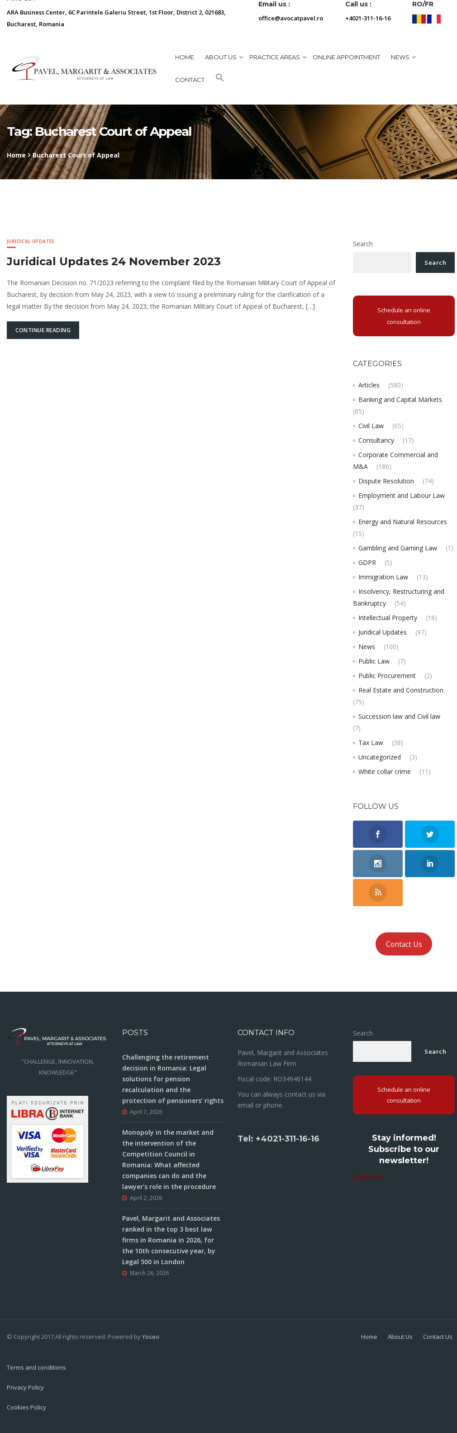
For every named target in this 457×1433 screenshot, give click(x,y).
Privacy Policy (25, 1387)
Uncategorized (379, 757)
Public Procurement (387, 675)
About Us (400, 1337)
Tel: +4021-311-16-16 (278, 1139)
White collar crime (384, 771)
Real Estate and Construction (400, 690)
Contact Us (404, 944)
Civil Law (371, 425)
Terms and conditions (36, 1367)
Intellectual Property (387, 617)
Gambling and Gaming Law (397, 548)
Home (184, 57)
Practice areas (274, 57)
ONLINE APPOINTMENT (346, 57)
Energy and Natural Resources (402, 521)
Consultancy (376, 440)
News (400, 57)
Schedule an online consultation (403, 316)
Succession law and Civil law (399, 716)
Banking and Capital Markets (400, 399)
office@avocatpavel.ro (290, 18)
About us (221, 57)
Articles (369, 385)
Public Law (374, 661)
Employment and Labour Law (401, 495)
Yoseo (150, 1337)
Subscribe (369, 1176)
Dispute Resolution (386, 481)
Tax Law (370, 742)
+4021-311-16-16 (367, 18)
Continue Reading (43, 330)
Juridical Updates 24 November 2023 (114, 261)
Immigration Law (383, 577)
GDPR (367, 562)
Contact (190, 79)
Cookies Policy (26, 1407)
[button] (220, 79)
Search (363, 243)
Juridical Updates (31, 241)
